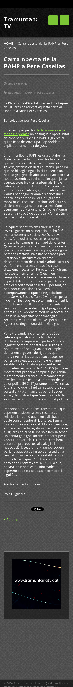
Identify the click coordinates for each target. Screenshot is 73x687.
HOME (8, 43)
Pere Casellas (46, 92)
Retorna (12, 520)
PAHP (28, 92)
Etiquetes (14, 92)
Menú (64, 20)
